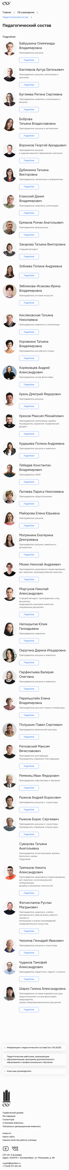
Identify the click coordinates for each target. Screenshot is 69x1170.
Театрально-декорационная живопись (22, 1126)
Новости (7, 1133)
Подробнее (29, 60)
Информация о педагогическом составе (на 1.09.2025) (34, 1047)
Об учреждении (25, 12)
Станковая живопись (13, 1122)
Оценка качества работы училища (19, 1140)
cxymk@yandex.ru (11, 1163)
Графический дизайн (13, 1112)
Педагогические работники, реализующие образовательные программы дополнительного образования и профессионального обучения (30, 1059)
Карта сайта (9, 1136)
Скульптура (8, 1119)
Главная (7, 12)
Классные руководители (19, 1071)
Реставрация (9, 1116)
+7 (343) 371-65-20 (12, 1166)
